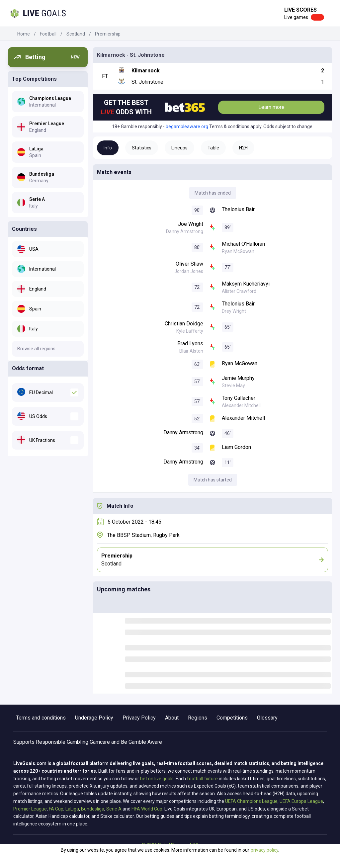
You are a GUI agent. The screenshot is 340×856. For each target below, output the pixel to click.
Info (108, 147)
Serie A (114, 809)
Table (213, 147)
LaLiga (72, 809)
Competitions (232, 718)
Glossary (267, 718)
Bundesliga (92, 809)
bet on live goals (157, 778)
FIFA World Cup (146, 809)
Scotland (75, 34)
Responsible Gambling (62, 742)
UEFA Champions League (251, 801)
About (172, 718)
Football (48, 34)
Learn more (271, 107)
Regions (197, 718)
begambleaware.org (187, 126)
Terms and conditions (41, 718)
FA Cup (56, 809)
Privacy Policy (139, 718)
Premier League (30, 809)
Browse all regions (36, 348)
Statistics (141, 147)
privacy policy (264, 850)
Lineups (179, 147)
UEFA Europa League (301, 801)
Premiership (108, 34)
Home (23, 34)
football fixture (202, 778)
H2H (243, 147)
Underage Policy (94, 718)
